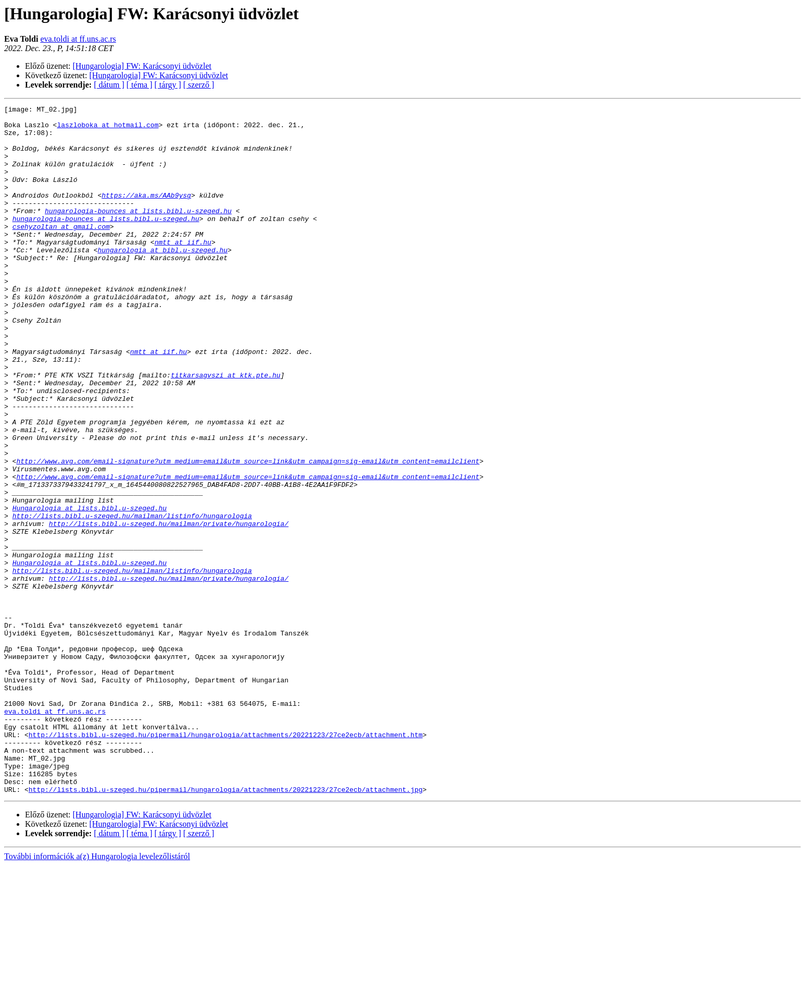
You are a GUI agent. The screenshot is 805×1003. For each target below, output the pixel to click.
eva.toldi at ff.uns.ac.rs (78, 38)
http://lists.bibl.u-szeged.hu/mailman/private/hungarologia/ (168, 608)
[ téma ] (140, 84)
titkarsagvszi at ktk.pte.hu (226, 429)
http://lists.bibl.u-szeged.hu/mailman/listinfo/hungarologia (132, 598)
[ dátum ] (109, 84)
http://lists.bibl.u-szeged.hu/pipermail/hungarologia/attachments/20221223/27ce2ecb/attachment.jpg (226, 927)
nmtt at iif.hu (183, 270)
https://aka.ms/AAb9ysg (146, 213)
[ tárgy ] (168, 84)
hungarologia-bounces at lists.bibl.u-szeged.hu (138, 232)
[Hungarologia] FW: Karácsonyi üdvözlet (142, 66)
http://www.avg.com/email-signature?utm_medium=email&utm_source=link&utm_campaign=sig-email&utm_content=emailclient (247, 532)
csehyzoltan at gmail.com (61, 251)
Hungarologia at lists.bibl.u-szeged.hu (89, 589)
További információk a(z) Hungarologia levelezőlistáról (97, 993)
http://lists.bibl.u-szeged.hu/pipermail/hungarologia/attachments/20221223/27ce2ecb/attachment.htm (226, 861)
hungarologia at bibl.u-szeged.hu (162, 279)
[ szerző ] (199, 84)
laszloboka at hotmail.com (107, 129)
